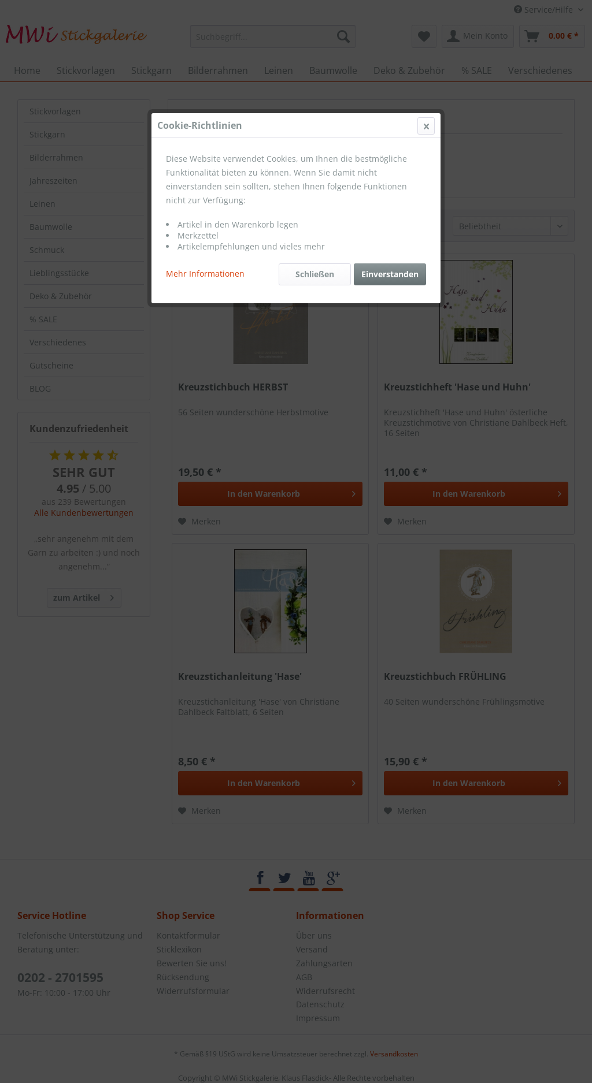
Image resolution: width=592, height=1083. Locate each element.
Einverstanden (390, 274)
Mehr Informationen (205, 273)
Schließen (314, 274)
